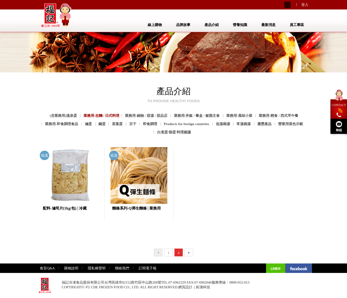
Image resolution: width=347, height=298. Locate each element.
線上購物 (155, 25)
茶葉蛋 (117, 124)
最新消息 (268, 25)
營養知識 (240, 25)
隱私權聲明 (97, 268)
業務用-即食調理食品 (61, 124)
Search (287, 5)
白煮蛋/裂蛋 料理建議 (174, 132)
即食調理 (150, 124)
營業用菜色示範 (290, 124)
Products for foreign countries (186, 124)
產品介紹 (212, 25)
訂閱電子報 (147, 268)
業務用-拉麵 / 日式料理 (102, 116)
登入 (304, 5)
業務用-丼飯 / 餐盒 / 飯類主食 (197, 116)
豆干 (132, 124)
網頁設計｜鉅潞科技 (194, 287)
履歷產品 (264, 124)
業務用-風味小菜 (239, 116)
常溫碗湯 (243, 124)
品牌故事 (183, 25)
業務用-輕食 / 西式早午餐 (278, 116)
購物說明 (71, 268)
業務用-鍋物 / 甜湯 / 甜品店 (146, 116)
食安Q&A (47, 268)
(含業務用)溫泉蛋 (63, 116)
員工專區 (297, 25)
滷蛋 (88, 124)
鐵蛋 (102, 124)
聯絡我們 (122, 268)
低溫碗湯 (223, 124)
